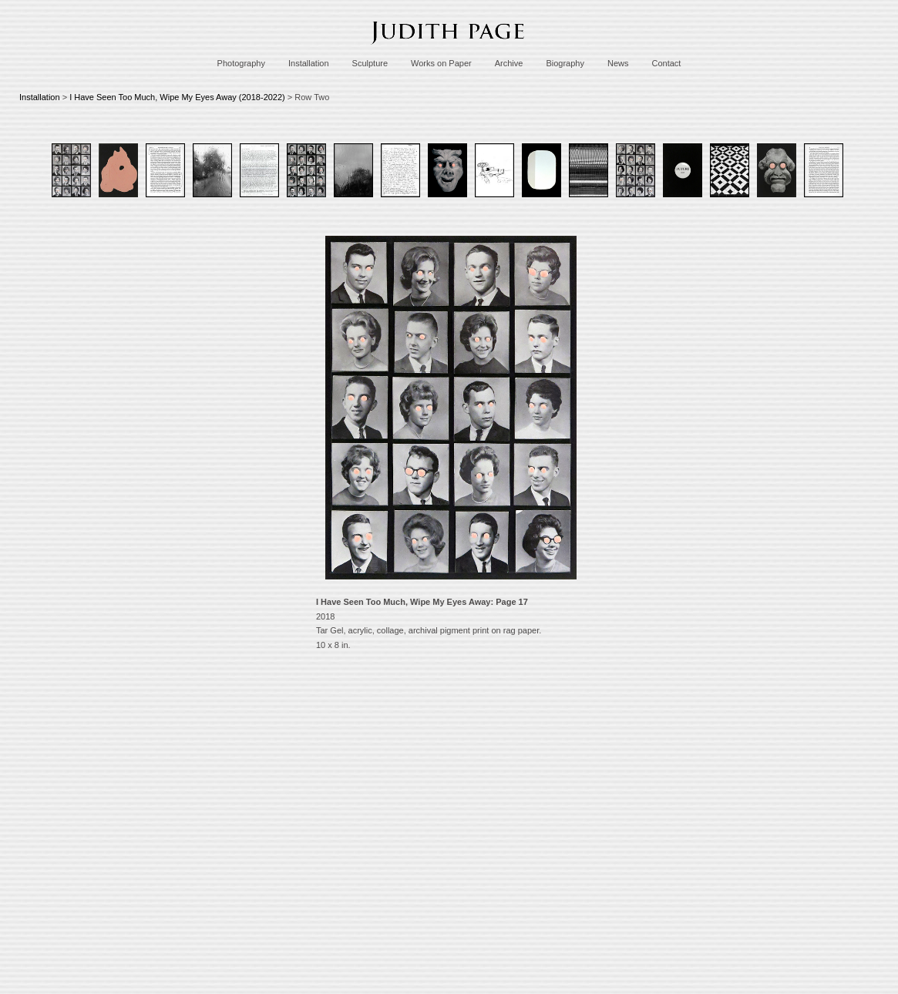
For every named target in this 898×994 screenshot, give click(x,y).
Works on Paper (441, 63)
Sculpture (370, 63)
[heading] (449, 48)
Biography (565, 63)
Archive (509, 63)
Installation (308, 63)
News (618, 63)
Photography (241, 63)
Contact (666, 63)
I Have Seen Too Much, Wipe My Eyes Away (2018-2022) (177, 97)
